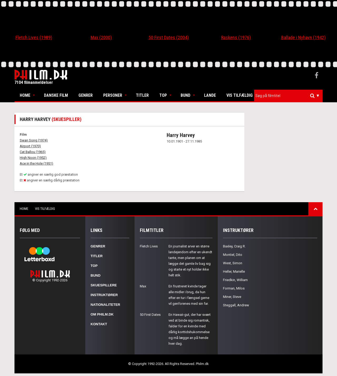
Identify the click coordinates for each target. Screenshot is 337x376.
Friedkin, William (235, 280)
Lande (210, 95)
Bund (185, 95)
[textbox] (289, 95)
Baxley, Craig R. (234, 246)
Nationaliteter (105, 305)
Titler (142, 95)
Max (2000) (101, 37)
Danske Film (56, 95)
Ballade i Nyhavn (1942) (303, 37)
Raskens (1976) (236, 37)
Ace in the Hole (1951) (36, 163)
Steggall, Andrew (236, 305)
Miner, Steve (232, 297)
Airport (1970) (30, 146)
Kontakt (99, 324)
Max (143, 286)
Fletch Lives (149, 246)
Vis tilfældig (239, 95)
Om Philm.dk (102, 314)
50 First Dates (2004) (168, 37)
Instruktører (104, 295)
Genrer (85, 95)
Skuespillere (104, 285)
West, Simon (232, 263)
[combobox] (288, 96)
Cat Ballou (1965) (33, 152)
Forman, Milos (234, 288)
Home (25, 95)
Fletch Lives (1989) (34, 37)
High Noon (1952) (33, 158)
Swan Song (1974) (34, 140)
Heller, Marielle (234, 271)
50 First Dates (150, 315)
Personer (112, 95)
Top (163, 95)
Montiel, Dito (232, 255)
